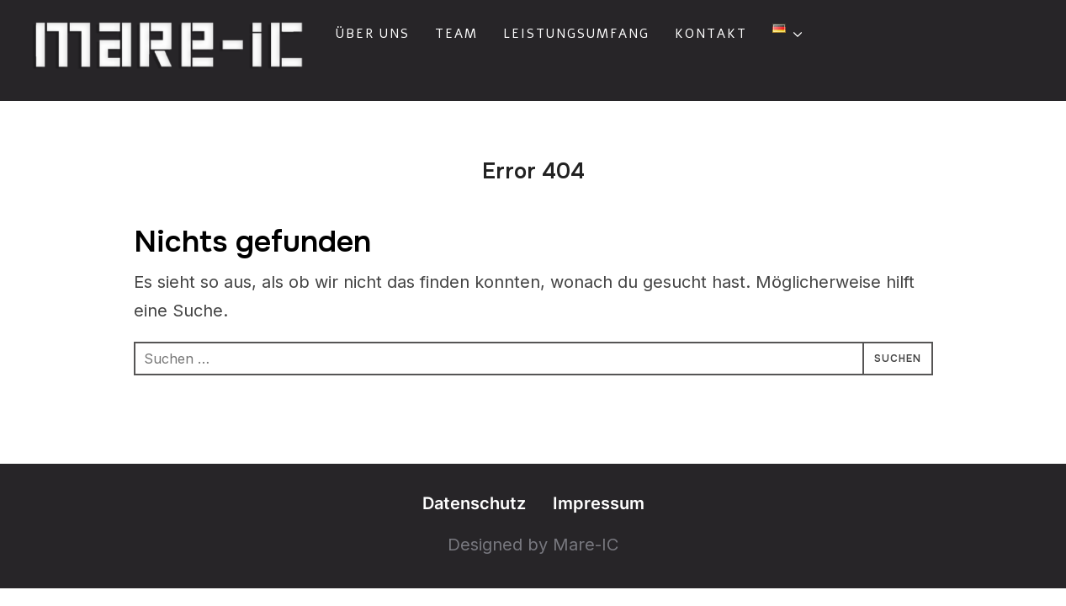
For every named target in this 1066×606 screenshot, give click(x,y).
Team (456, 33)
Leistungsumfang (576, 33)
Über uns (373, 33)
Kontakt (711, 33)
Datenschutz (474, 503)
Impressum (598, 503)
